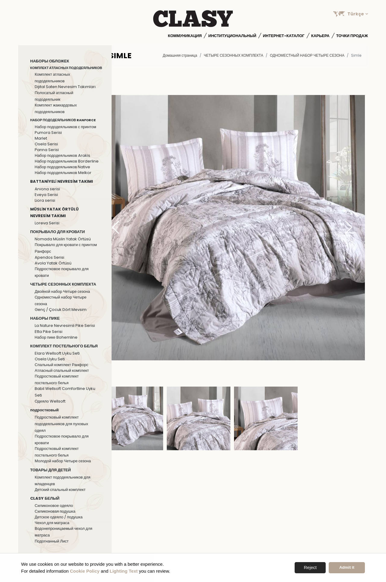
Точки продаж (352, 36)
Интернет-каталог (284, 36)
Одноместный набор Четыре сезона (307, 55)
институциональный (232, 36)
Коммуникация (185, 36)
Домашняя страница (180, 55)
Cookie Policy (85, 571)
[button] (349, 227)
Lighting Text (124, 571)
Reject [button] (310, 567)
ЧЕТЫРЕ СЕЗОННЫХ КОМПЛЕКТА (233, 55)
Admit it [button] (346, 567)
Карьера (320, 36)
